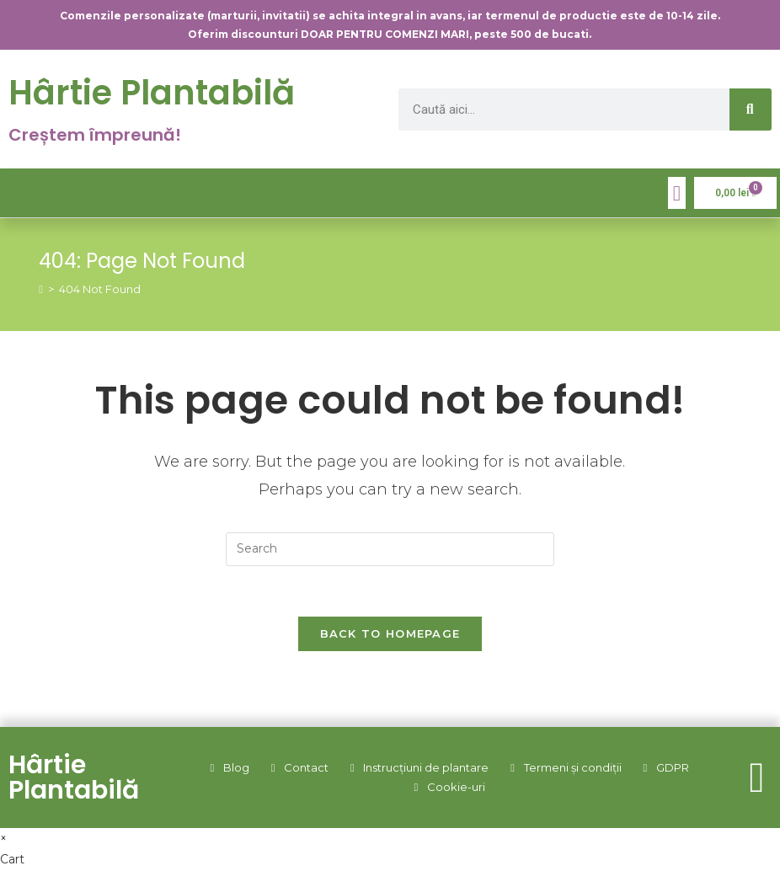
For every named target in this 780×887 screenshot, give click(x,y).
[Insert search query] (390, 549)
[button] (677, 193)
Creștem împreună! (94, 135)
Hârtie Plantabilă (151, 92)
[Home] (41, 289)
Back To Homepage (390, 633)
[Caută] (750, 109)
